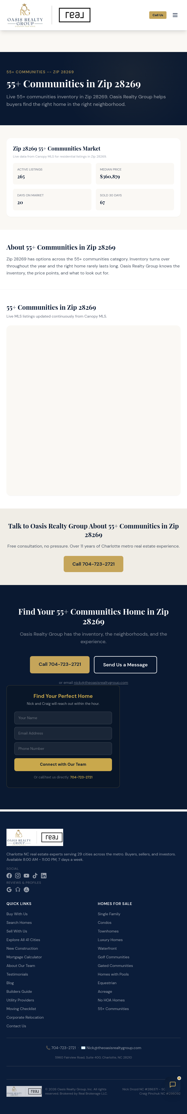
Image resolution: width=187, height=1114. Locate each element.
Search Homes (19, 922)
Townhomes (108, 931)
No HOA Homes (111, 1000)
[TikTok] (35, 875)
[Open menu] (175, 15)
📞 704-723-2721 (61, 1047)
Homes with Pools (113, 974)
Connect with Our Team (63, 764)
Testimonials (17, 974)
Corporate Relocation (25, 1017)
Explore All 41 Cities (23, 939)
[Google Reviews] (9, 889)
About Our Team (20, 965)
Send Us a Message (125, 665)
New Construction (22, 948)
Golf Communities (114, 957)
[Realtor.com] (26, 889)
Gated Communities (115, 965)
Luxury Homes (110, 939)
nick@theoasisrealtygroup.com (101, 682)
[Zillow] (18, 889)
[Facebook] (9, 875)
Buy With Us (17, 913)
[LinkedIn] (43, 875)
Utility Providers (20, 1000)
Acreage (105, 991)
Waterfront (107, 948)
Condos (104, 922)
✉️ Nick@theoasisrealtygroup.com (111, 1047)
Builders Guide (19, 991)
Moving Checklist (21, 1008)
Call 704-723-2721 (93, 564)
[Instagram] (18, 875)
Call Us (157, 15)
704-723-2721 (81, 777)
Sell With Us (16, 931)
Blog (10, 982)
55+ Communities (113, 1008)
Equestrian (107, 982)
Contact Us (16, 1026)
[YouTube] (26, 875)
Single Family (109, 913)
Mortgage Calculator (24, 957)
